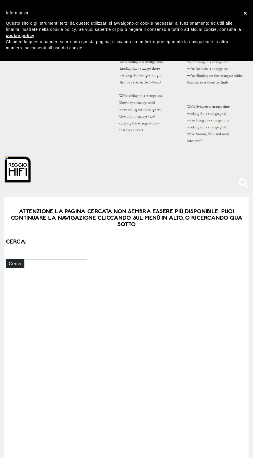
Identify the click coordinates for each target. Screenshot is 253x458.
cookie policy (20, 35)
